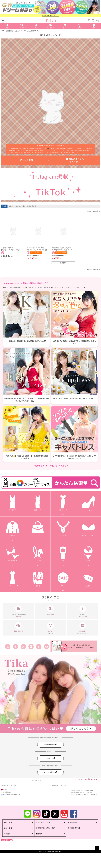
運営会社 (7, 834)
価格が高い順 (31, 206)
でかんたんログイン (82, 628)
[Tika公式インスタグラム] (8, 646)
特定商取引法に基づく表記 (45, 828)
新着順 (11, 206)
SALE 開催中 (6, 840)
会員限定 (82, 611)
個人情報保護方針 (74, 828)
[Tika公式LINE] (31, 646)
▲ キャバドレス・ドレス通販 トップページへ (86, 779)
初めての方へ (9, 822)
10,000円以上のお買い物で (18, 611)
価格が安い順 (20, 206)
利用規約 (39, 834)
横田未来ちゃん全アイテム (75, 160)
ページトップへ (97, 848)
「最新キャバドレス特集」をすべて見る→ (50, 465)
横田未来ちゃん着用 (12, 31)
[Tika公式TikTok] (39, 646)
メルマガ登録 (50, 772)
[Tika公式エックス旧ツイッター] (23, 646)
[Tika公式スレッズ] (15, 646)
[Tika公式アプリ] (73, 646)
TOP (2, 31)
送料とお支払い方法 (43, 822)
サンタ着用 (26, 160)
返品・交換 (8, 828)
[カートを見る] (92, 20)
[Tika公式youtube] (46, 646)
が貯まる (50, 628)
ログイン (50, 758)
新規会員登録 (50, 744)
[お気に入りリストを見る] (89, 20)
